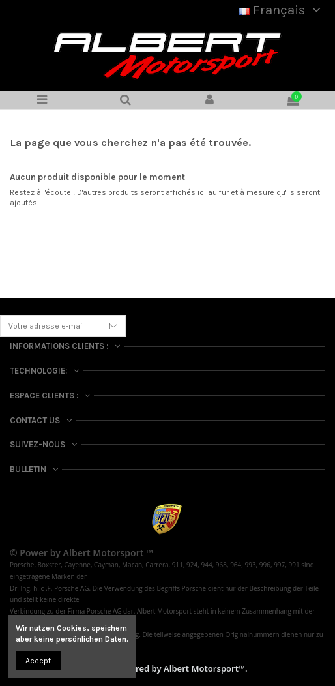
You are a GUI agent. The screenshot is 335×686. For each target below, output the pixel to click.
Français (282, 10)
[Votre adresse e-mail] (51, 326)
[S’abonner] (113, 326)
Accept (38, 660)
